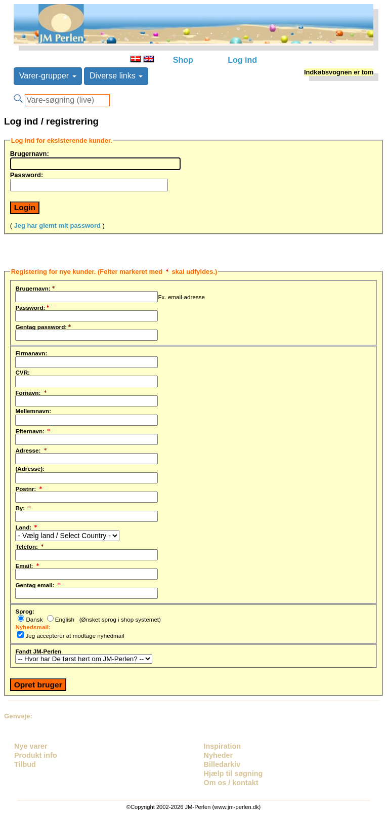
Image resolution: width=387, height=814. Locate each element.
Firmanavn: (31, 353)
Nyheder (218, 755)
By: (23, 507)
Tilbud (25, 764)
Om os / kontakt (231, 783)
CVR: (22, 372)
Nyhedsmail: (32, 627)
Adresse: (31, 449)
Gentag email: (38, 584)
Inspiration (222, 746)
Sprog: (24, 611)
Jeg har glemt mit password (57, 225)
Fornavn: (31, 391)
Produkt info (35, 755)
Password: (27, 174)
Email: (27, 564)
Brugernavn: (29, 153)
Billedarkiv (222, 764)
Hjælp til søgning (233, 773)
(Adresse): (30, 468)
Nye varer (31, 746)
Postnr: (29, 487)
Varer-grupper (47, 75)
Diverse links (116, 75)
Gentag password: (43, 325)
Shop (183, 60)
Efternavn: (33, 430)
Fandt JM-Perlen (38, 651)
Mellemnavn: (33, 411)
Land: (26, 526)
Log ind (242, 60)
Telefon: (30, 545)
